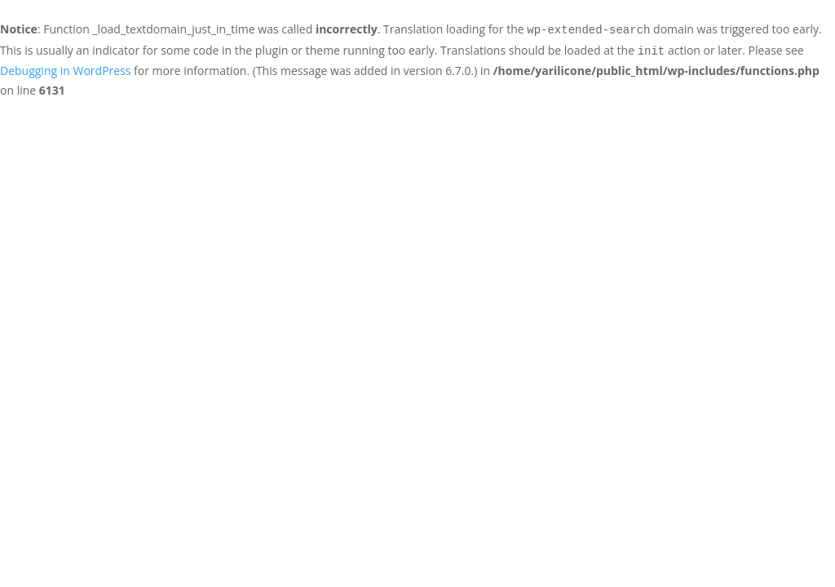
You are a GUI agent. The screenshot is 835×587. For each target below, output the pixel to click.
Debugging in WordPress (65, 70)
